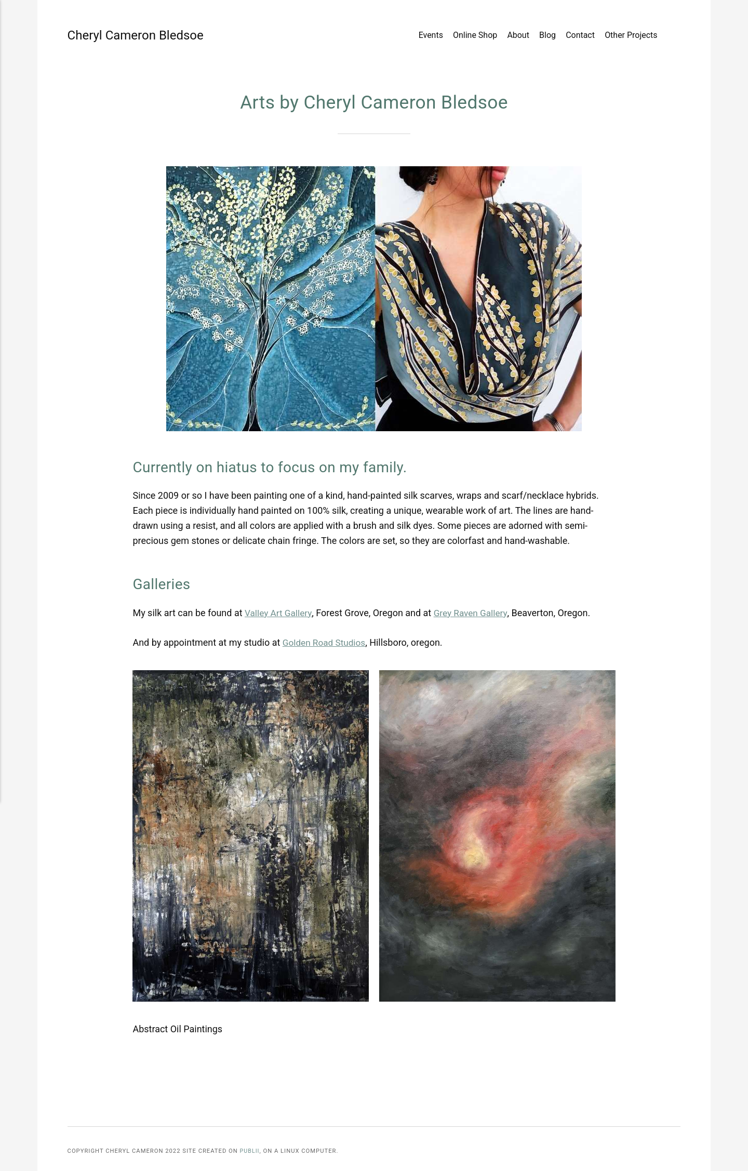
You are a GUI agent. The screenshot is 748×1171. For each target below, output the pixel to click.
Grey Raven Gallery (474, 612)
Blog (547, 36)
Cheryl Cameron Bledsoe (101, 35)
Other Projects (630, 36)
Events (430, 36)
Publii (250, 1151)
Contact (579, 36)
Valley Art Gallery (280, 612)
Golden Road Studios (326, 642)
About (518, 36)
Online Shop (474, 36)
